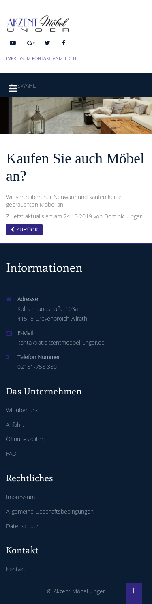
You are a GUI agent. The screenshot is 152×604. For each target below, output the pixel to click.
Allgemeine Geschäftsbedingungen (50, 511)
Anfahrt (15, 424)
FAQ (11, 453)
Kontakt (41, 58)
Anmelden (64, 58)
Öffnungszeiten (25, 439)
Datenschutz (22, 526)
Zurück (27, 230)
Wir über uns (22, 410)
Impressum (18, 58)
